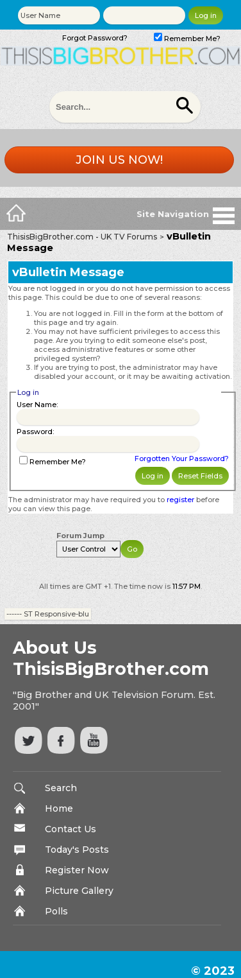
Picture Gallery (79, 890)
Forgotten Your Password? (182, 458)
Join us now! (119, 160)
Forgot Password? (95, 37)
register (180, 499)
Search (61, 788)
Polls (56, 911)
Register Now (77, 870)
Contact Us (70, 829)
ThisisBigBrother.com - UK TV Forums (82, 236)
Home (59, 808)
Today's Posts (77, 849)
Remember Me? (187, 38)
